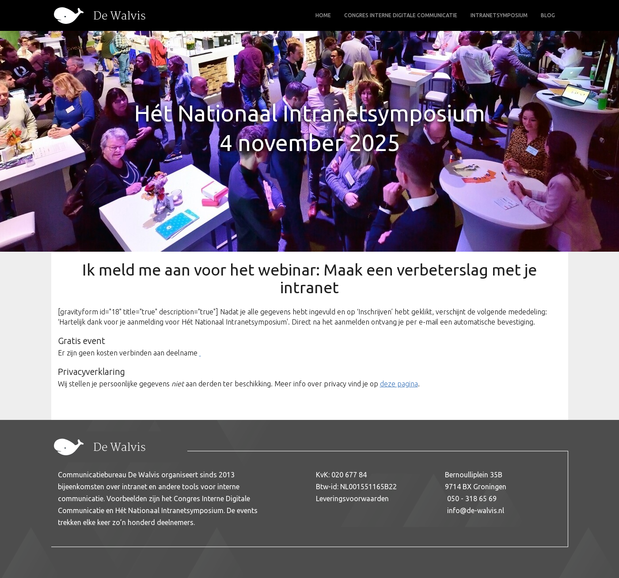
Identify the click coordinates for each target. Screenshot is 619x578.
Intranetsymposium (499, 15)
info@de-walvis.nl (475, 510)
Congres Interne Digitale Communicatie (400, 15)
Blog (548, 15)
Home (323, 15)
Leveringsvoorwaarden (352, 498)
